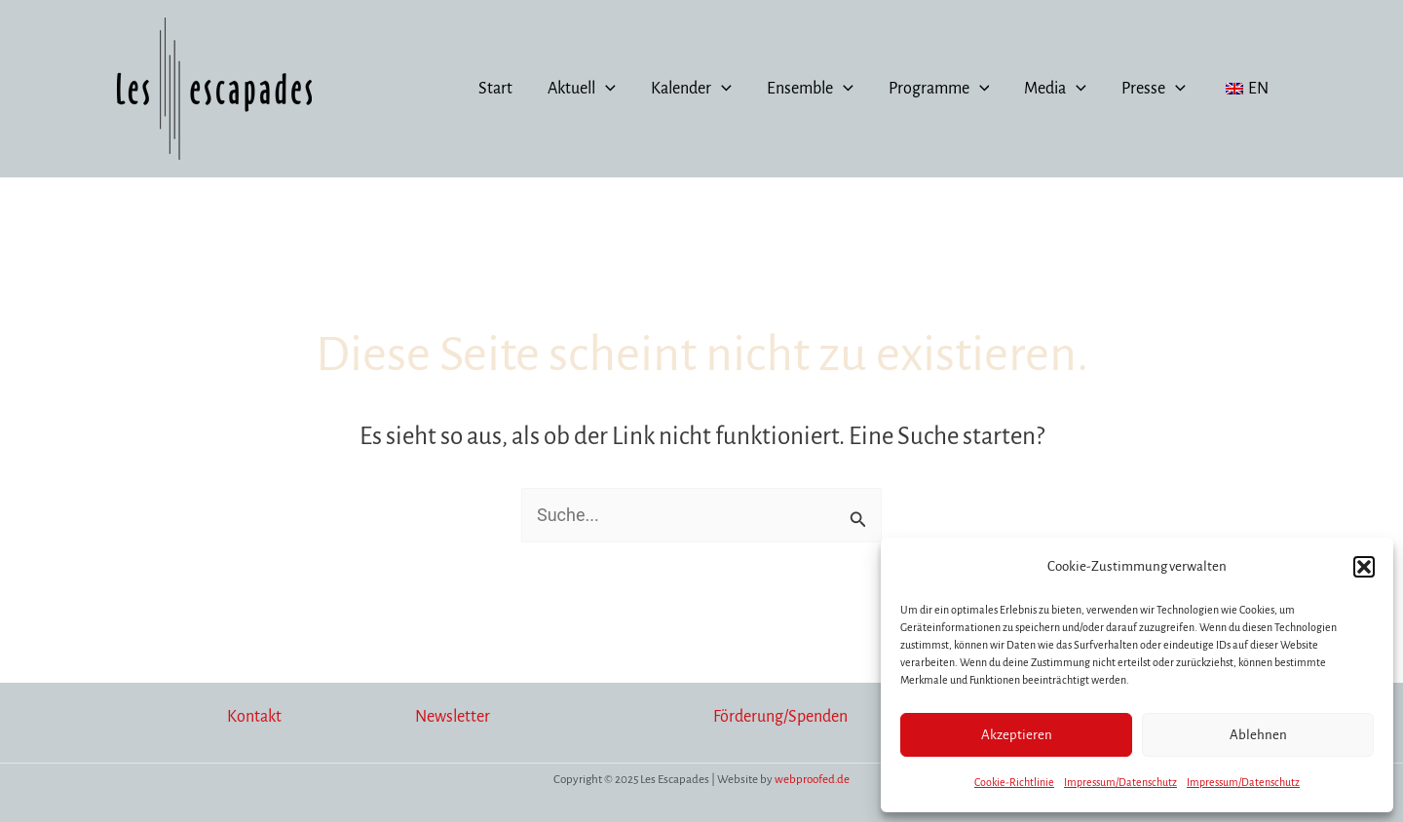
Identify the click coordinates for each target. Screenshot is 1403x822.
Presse (1153, 89)
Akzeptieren (1016, 735)
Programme (939, 89)
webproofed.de (812, 779)
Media (1055, 89)
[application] (605, 89)
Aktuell (582, 89)
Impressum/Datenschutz (1120, 782)
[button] (1364, 567)
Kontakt (254, 717)
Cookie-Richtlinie (1014, 782)
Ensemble (810, 89)
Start (495, 88)
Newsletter (452, 717)
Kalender (691, 89)
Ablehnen (1258, 735)
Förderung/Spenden (780, 717)
